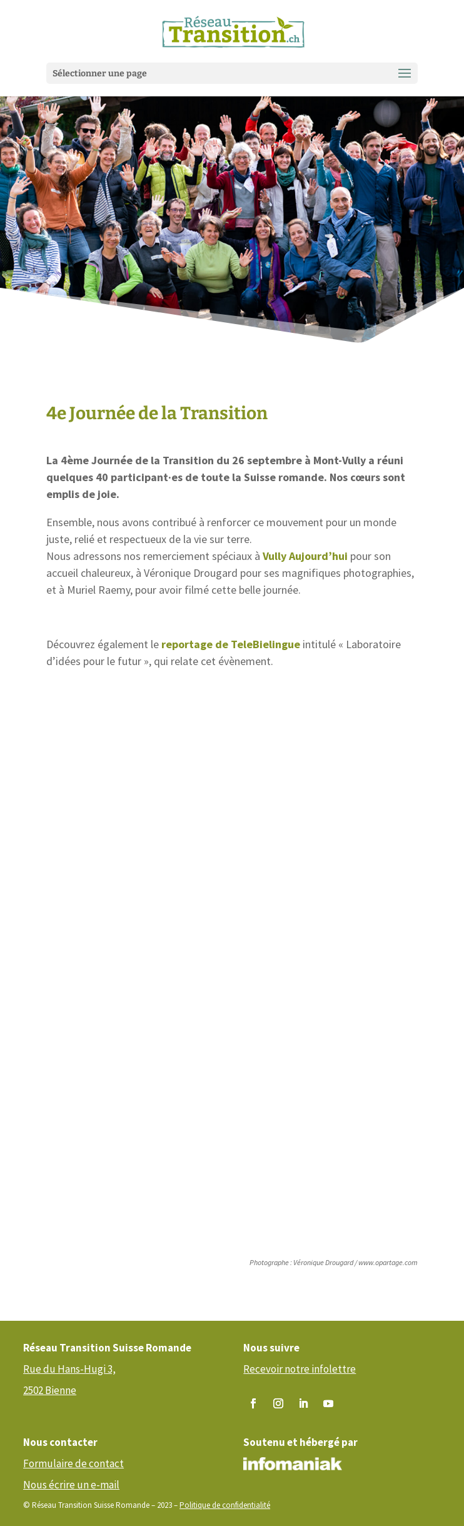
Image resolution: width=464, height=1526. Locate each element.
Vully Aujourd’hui (305, 556)
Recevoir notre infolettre (299, 1369)
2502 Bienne (49, 1390)
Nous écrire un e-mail (71, 1485)
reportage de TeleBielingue (230, 644)
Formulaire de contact (73, 1463)
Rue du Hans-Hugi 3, (69, 1369)
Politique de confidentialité (224, 1505)
